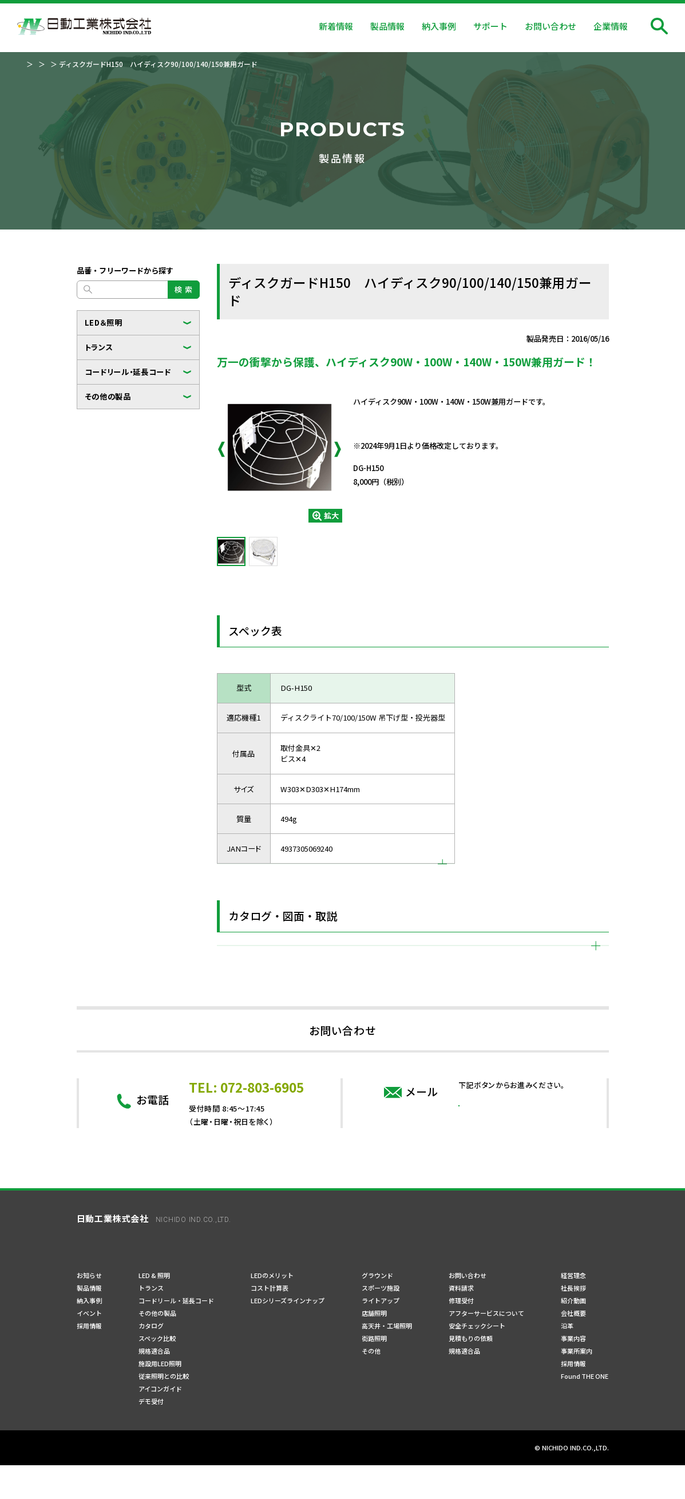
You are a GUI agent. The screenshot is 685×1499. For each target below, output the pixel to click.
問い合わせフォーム (511, 1209)
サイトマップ (235, 1482)
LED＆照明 (103, 322)
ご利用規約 (180, 1482)
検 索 (183, 289)
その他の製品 (108, 396)
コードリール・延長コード (128, 371)
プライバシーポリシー (111, 1482)
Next (337, 449)
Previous (221, 449)
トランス (99, 347)
